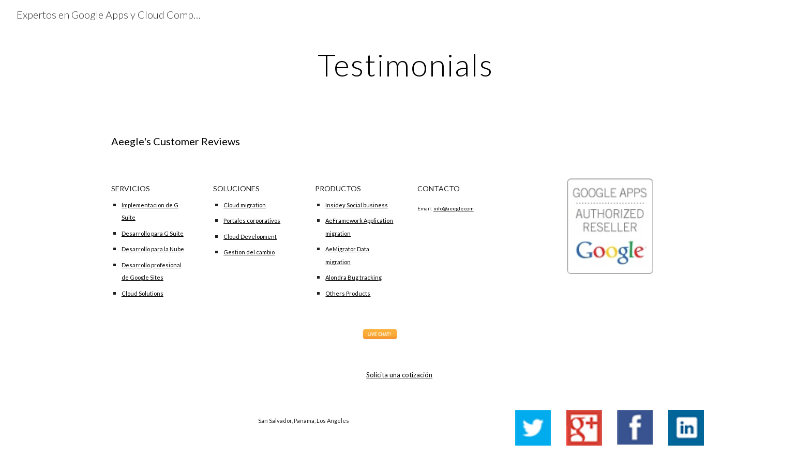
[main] (405, 64)
